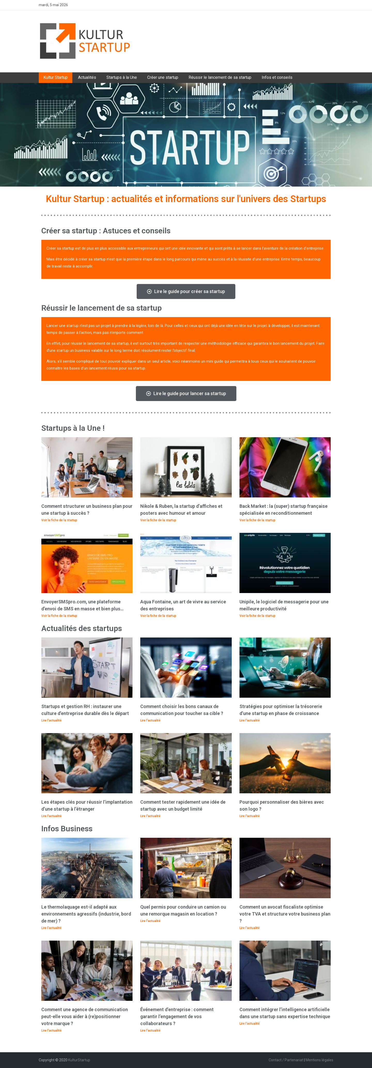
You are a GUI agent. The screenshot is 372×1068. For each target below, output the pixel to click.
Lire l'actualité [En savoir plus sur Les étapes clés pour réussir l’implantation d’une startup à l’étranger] (51, 816)
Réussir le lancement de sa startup (220, 77)
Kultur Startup (55, 77)
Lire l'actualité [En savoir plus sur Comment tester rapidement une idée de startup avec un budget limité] (150, 816)
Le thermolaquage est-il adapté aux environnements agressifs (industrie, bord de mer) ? (86, 914)
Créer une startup (162, 77)
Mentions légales (319, 1060)
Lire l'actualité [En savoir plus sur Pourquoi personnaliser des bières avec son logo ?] (249, 816)
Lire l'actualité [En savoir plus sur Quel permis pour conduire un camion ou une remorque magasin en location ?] (150, 921)
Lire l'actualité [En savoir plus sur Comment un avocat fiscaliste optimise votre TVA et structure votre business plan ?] (249, 928)
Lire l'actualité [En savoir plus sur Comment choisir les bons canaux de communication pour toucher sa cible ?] (150, 720)
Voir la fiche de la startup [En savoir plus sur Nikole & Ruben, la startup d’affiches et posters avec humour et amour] (158, 520)
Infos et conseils (277, 77)
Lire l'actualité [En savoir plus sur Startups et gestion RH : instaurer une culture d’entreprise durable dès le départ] (51, 720)
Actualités (87, 77)
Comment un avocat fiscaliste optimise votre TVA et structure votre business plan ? (284, 914)
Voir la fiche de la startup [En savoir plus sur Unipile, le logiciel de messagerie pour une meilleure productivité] (257, 616)
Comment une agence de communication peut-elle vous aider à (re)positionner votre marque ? (84, 1016)
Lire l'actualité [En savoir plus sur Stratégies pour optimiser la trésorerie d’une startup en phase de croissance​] (249, 720)
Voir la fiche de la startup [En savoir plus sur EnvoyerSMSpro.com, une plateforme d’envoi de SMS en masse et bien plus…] (59, 616)
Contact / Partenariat (286, 1060)
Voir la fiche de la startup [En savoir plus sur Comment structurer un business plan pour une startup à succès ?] (59, 520)
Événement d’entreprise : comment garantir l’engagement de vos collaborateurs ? (177, 1016)
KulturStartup (79, 1060)
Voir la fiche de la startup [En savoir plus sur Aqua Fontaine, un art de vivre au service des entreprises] (158, 616)
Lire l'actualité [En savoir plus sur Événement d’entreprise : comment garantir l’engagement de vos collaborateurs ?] (150, 1030)
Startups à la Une (121, 77)
